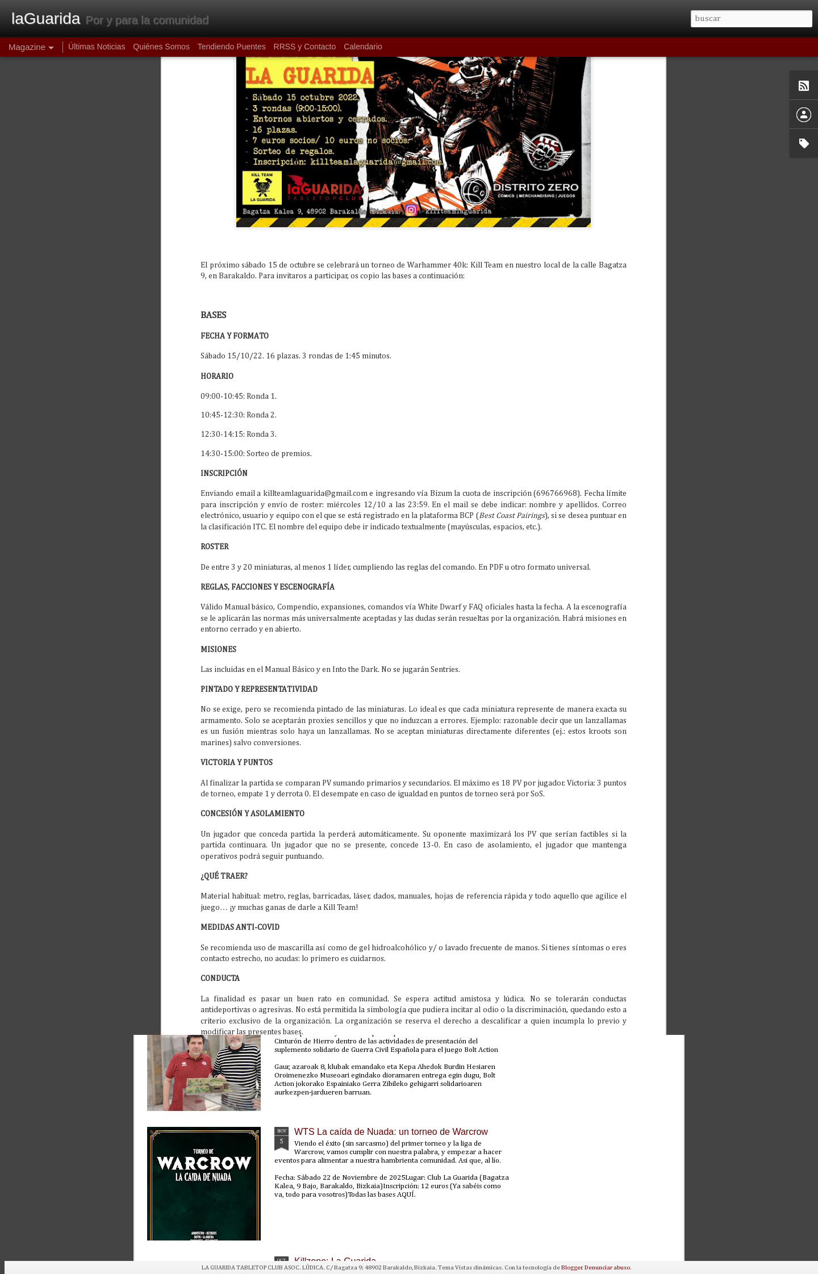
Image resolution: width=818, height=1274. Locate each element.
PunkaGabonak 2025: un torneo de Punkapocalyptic (399, 873)
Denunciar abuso (607, 1267)
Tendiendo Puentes (232, 46)
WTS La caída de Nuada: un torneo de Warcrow (391, 1132)
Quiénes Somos (161, 46)
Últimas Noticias (96, 46)
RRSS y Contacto (305, 46)
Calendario (363, 46)
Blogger (571, 1267)
